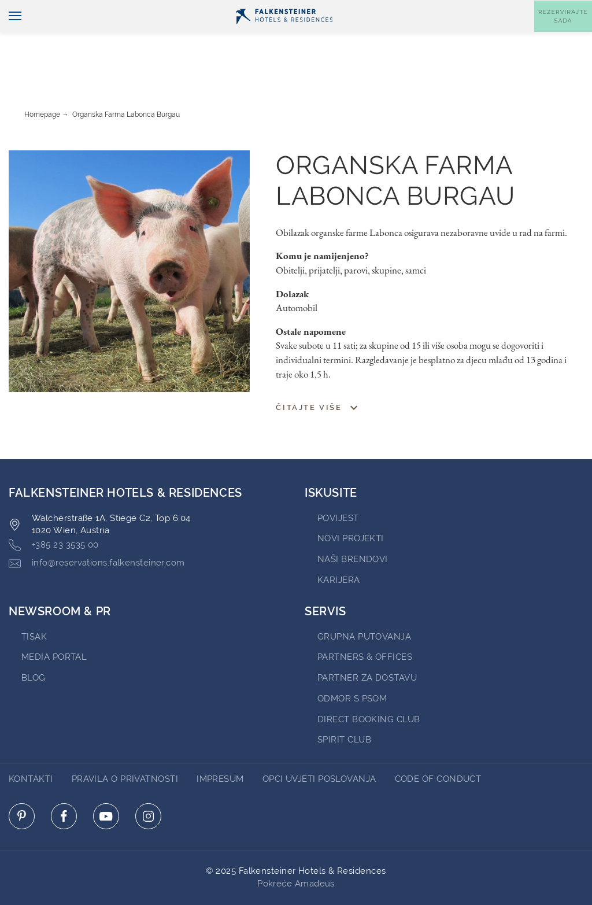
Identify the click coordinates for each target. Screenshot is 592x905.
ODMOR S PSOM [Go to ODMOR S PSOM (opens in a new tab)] (352, 666)
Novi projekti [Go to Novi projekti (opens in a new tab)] (350, 506)
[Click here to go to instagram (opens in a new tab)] (148, 784)
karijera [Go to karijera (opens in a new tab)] (338, 547)
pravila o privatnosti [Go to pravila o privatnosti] (125, 746)
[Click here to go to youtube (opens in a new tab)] (106, 784)
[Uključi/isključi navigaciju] (10, 35)
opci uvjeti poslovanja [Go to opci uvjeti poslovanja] (319, 746)
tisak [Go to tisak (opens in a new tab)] (34, 604)
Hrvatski (31, 10)
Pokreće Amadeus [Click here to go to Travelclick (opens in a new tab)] (296, 851)
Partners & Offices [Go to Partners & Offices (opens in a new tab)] (364, 624)
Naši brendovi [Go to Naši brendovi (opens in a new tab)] (352, 527)
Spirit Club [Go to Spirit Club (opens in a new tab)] (344, 707)
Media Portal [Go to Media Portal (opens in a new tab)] (54, 624)
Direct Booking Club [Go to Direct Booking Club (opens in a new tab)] (368, 687)
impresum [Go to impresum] (220, 746)
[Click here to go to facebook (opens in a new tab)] (64, 784)
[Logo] (284, 35)
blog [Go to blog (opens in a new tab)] (33, 645)
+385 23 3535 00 (54, 513)
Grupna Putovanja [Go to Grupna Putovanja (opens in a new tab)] (364, 604)
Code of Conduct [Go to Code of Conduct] (438, 746)
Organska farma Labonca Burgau (126, 82)
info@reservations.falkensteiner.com (97, 531)
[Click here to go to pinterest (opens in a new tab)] (22, 784)
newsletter (420, 9)
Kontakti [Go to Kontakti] (31, 746)
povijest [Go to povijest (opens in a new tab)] (338, 486)
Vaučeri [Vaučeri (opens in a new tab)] (477, 9)
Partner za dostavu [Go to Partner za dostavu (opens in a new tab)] (367, 645)
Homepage (42, 82)
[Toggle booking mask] (563, 35)
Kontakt (568, 9)
